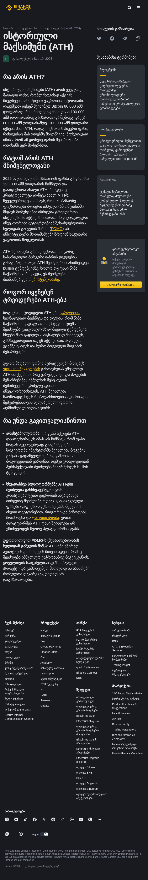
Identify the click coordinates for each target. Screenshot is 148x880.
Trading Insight (121, 665)
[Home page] (18, 8)
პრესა (8, 651)
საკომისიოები (121, 713)
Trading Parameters (124, 729)
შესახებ (9, 630)
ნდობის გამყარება (16, 673)
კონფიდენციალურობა (19, 668)
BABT (44, 695)
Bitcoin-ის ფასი (85, 715)
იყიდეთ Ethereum (87, 788)
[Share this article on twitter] (99, 38)
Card (43, 657)
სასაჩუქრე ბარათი (52, 668)
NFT (43, 689)
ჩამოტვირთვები (15, 704)
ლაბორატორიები (87, 667)
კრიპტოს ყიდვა (50, 635)
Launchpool (47, 673)
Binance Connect (86, 672)
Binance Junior (49, 651)
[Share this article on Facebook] (112, 38)
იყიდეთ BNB (84, 772)
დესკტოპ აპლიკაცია (18, 709)
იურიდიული (12, 657)
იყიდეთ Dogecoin (87, 783)
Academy (46, 662)
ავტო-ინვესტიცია (51, 678)
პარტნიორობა (121, 630)
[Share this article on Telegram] (124, 38)
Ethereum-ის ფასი (87, 721)
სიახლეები (11, 646)
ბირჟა (44, 630)
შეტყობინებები (14, 698)
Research (46, 700)
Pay (42, 641)
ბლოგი (9, 678)
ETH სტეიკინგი (49, 684)
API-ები (116, 718)
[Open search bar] (128, 7)
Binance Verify (121, 724)
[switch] (44, 834)
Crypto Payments (50, 646)
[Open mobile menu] (138, 7)
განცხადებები (13, 641)
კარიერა (10, 635)
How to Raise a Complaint (127, 753)
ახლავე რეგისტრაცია (121, 284)
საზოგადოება (13, 684)
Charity (44, 705)
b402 (79, 678)
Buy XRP (81, 778)
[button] (138, 7)
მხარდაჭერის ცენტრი (126, 698)
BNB (115, 641)
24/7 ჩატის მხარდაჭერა (127, 693)
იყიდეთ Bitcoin (85, 767)
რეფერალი (119, 635)
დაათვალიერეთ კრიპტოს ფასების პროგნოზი (87, 730)
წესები (9, 662)
